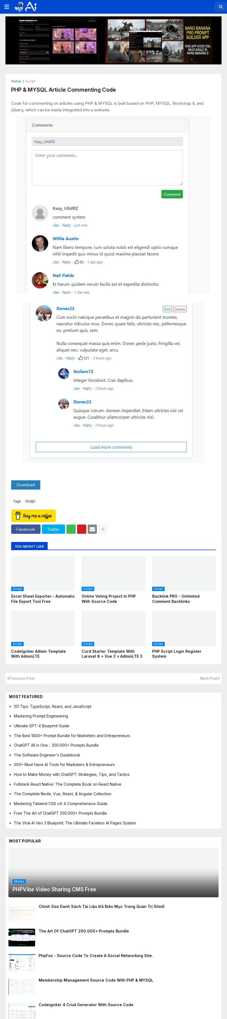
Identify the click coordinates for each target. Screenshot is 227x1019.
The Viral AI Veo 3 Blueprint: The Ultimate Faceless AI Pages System (75, 823)
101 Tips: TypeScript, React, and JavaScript (52, 706)
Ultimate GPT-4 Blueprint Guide (41, 725)
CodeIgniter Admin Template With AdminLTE (38, 654)
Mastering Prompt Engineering (41, 716)
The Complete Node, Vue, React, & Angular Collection (62, 793)
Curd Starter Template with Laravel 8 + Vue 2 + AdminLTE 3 (112, 654)
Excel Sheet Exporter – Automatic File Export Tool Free (43, 598)
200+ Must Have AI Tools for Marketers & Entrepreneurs (64, 764)
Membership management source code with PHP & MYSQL (96, 980)
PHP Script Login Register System (176, 654)
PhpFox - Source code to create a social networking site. (96, 955)
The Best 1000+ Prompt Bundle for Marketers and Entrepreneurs (72, 735)
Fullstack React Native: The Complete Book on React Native (67, 784)
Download (26, 484)
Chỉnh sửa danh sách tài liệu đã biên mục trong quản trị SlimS (102, 906)
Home (16, 81)
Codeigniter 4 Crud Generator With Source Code (86, 1004)
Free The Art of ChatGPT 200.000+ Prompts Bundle (60, 813)
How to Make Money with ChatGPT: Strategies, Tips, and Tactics (72, 774)
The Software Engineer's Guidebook (47, 755)
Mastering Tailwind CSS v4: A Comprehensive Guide (61, 803)
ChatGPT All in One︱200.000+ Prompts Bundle (56, 745)
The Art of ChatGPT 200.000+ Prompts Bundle (84, 931)
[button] (6, 6)
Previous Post (22, 678)
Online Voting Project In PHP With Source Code (109, 598)
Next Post (208, 678)
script (30, 81)
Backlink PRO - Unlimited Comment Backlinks (176, 598)
